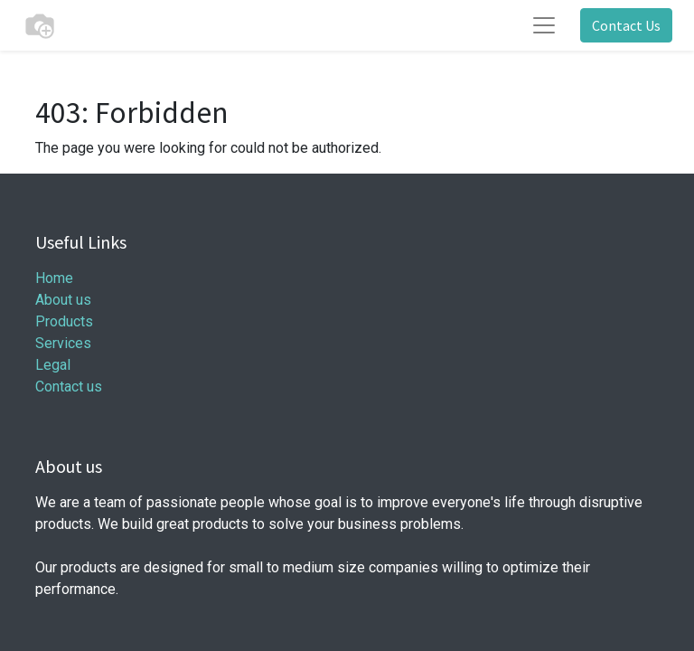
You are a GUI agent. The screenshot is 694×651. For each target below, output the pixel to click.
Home (54, 278)
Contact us (68, 386)
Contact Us (626, 25)
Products (64, 321)
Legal (52, 364)
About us (63, 299)
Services (63, 343)
